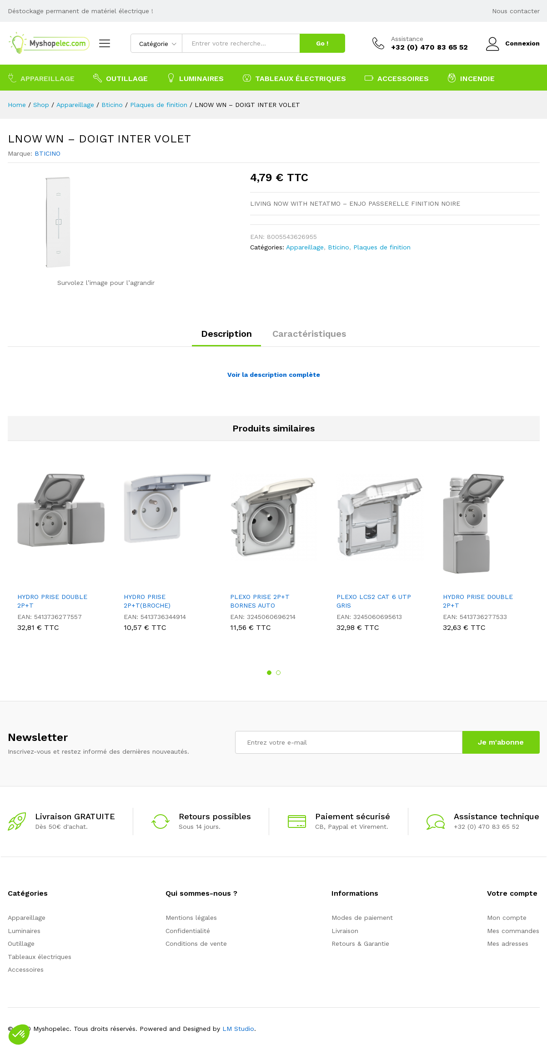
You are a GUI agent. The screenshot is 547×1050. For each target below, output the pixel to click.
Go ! (322, 43)
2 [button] (278, 672)
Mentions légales (191, 917)
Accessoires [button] (397, 77)
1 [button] (269, 672)
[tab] (226, 337)
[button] (19, 1034)
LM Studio (238, 1028)
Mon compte (507, 917)
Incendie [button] (471, 77)
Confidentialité (188, 930)
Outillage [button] (120, 77)
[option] (61, 554)
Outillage (21, 943)
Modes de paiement (362, 917)
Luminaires (24, 930)
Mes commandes (513, 930)
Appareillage (305, 247)
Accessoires (26, 969)
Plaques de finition (382, 247)
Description (226, 333)
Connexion (513, 43)
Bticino (338, 247)
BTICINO (47, 153)
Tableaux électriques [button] (294, 77)
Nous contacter (516, 11)
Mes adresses (507, 943)
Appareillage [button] (41, 77)
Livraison (344, 930)
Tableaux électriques (39, 956)
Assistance (407, 38)
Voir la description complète (273, 374)
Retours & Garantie (360, 943)
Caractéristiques (309, 333)
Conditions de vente (196, 943)
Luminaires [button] (195, 77)
